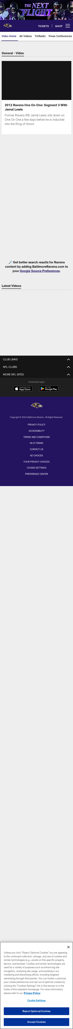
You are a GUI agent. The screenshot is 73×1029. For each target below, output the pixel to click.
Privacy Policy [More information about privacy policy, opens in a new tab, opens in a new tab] (32, 993)
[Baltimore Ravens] (37, 406)
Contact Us (36, 449)
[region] (36, 985)
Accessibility (37, 430)
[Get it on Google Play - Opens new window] (48, 390)
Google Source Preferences (40, 271)
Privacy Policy (36, 424)
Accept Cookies (36, 1021)
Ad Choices (36, 455)
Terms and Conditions (36, 437)
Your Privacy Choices (36, 461)
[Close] (68, 947)
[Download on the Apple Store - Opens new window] (23, 389)
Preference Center (36, 474)
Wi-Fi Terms (36, 443)
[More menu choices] (67, 25)
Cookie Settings (36, 467)
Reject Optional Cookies (36, 1011)
